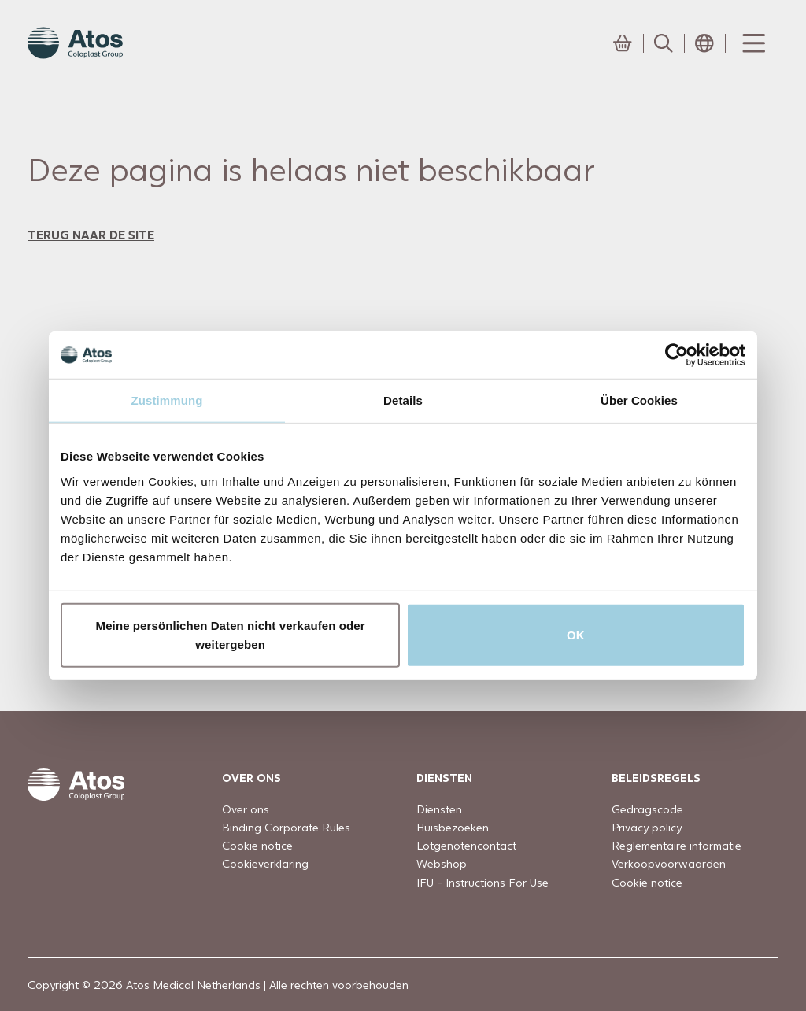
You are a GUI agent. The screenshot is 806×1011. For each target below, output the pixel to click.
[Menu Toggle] (752, 43)
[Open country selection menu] (704, 43)
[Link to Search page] (663, 43)
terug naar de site (91, 234)
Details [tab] (403, 400)
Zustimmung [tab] (167, 400)
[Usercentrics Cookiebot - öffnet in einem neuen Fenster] (676, 355)
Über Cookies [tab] (639, 400)
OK (576, 634)
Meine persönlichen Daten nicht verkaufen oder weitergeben (230, 634)
